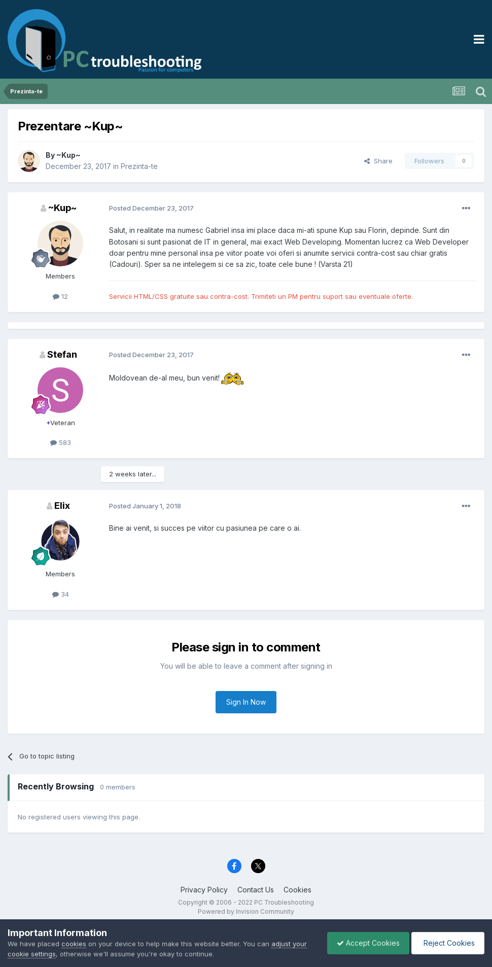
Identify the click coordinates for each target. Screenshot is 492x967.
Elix (62, 505)
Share (378, 161)
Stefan (62, 354)
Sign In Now (246, 702)
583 (60, 442)
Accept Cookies (365, 943)
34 (60, 594)
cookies (73, 944)
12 (60, 296)
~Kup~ (68, 155)
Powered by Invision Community (246, 911)
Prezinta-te (139, 166)
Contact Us (255, 889)
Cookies (297, 889)
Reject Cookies (447, 943)
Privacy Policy (204, 889)
